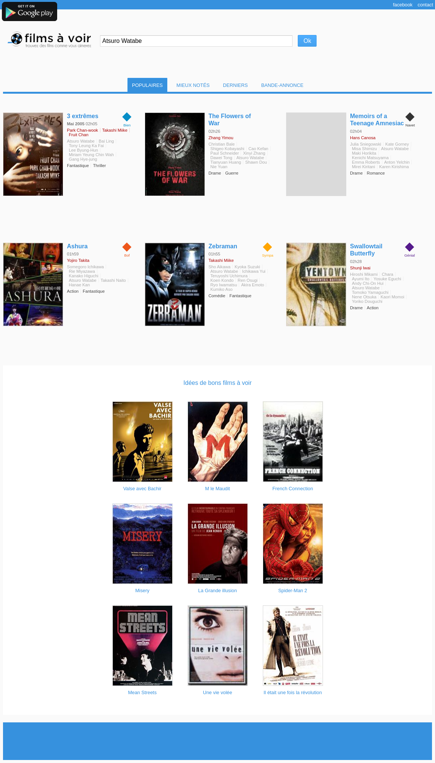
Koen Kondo (222, 280)
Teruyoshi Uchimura (229, 276)
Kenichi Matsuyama (370, 157)
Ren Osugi (248, 280)
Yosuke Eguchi (387, 279)
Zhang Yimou (221, 137)
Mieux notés (192, 85)
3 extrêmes (83, 116)
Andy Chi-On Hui (367, 283)
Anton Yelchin (397, 162)
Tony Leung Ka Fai (86, 145)
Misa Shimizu (364, 148)
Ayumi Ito (360, 279)
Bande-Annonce (282, 85)
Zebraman (223, 246)
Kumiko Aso (222, 289)
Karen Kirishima (394, 166)
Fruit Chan (78, 134)
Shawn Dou (256, 162)
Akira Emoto (252, 285)
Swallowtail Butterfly (366, 250)
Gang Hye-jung (83, 159)
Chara (387, 274)
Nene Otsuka (364, 297)
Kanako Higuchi (83, 276)
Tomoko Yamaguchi (370, 292)
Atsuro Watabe (81, 141)
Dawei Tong (221, 157)
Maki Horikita (364, 153)
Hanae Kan (79, 285)
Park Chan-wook (82, 130)
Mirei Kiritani (363, 166)
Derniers (235, 85)
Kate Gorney (397, 144)
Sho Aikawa (219, 266)
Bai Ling (106, 141)
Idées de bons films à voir (217, 383)
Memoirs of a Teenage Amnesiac (377, 119)
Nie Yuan (219, 166)
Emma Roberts (366, 162)
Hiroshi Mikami (363, 274)
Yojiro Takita (78, 260)
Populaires (147, 85)
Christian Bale (222, 144)
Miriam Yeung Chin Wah (91, 154)
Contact (425, 5)
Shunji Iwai (360, 268)
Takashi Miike (114, 130)
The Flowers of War (230, 119)
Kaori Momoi (392, 297)
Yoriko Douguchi (367, 301)
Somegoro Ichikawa (85, 266)
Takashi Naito (113, 280)
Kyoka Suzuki (247, 266)
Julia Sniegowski (365, 144)
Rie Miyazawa (82, 271)
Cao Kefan (258, 148)
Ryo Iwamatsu (224, 285)
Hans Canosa (363, 137)
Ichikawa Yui (253, 271)
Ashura (77, 246)
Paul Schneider (225, 153)
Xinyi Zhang (254, 153)
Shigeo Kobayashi (227, 148)
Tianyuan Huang (226, 162)
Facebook (402, 5)
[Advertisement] (218, 741)
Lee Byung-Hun (83, 150)
